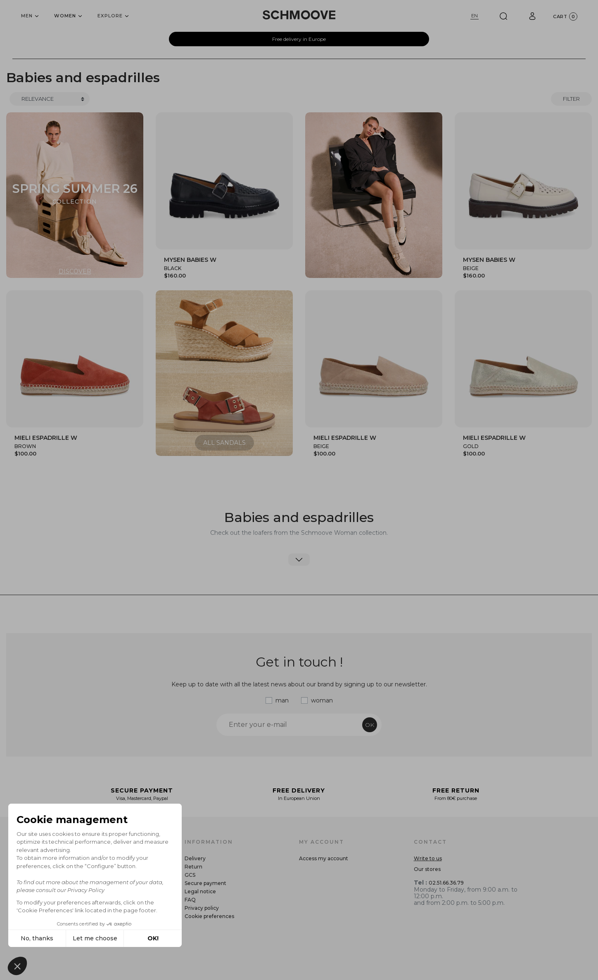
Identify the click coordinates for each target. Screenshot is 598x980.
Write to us (428, 858)
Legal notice (200, 891)
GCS (190, 875)
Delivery (195, 858)
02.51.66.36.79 (446, 883)
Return (193, 867)
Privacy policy (202, 908)
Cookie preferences (209, 916)
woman (322, 700)
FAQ (190, 900)
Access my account (323, 858)
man (282, 700)
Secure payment (205, 883)
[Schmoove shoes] (299, 14)
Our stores (427, 869)
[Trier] (49, 99)
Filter (571, 98)
